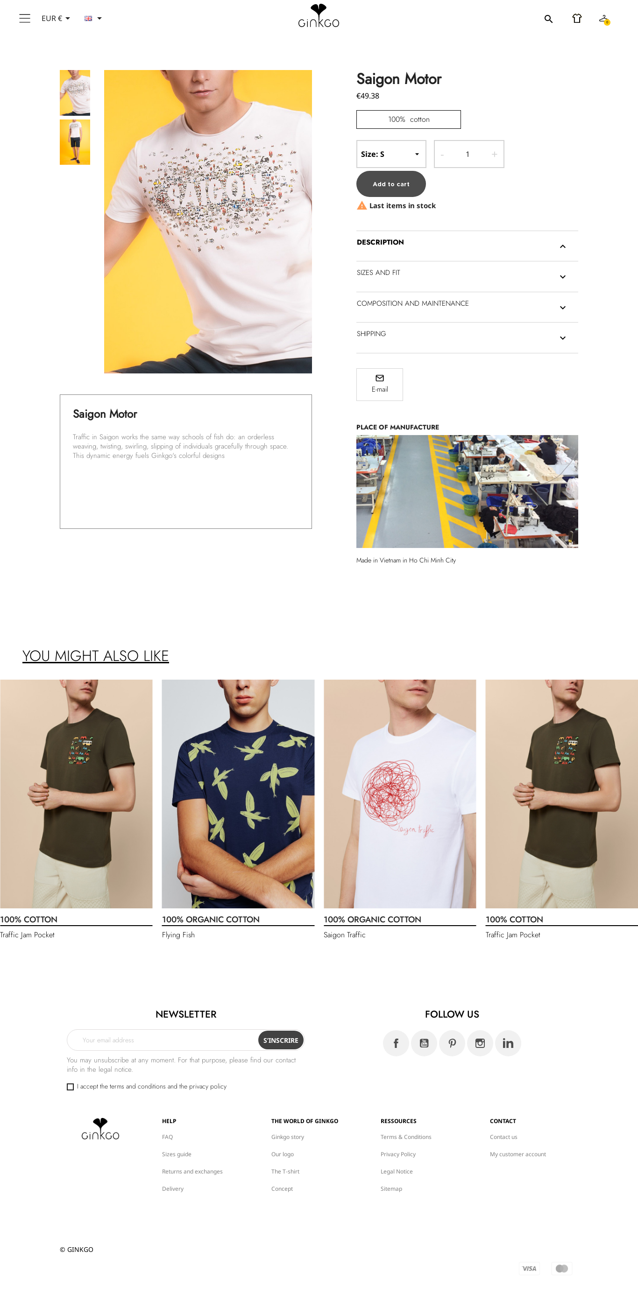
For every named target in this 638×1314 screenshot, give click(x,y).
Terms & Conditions (406, 1137)
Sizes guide (176, 1154)
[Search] (496, 18)
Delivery (173, 1189)
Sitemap (391, 1189)
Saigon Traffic (345, 934)
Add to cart (391, 184)
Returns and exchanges (192, 1171)
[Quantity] (467, 154)
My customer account (518, 1154)
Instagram (480, 1043)
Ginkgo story (287, 1137)
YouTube (424, 1043)
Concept (282, 1189)
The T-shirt (285, 1171)
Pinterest (452, 1043)
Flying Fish (178, 934)
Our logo (282, 1154)
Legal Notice (397, 1171)
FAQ (167, 1137)
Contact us (503, 1137)
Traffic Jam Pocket (27, 934)
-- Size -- (391, 154)
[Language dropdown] (95, 18)
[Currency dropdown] (57, 18)
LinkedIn (508, 1043)
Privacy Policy (398, 1154)
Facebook (396, 1043)
